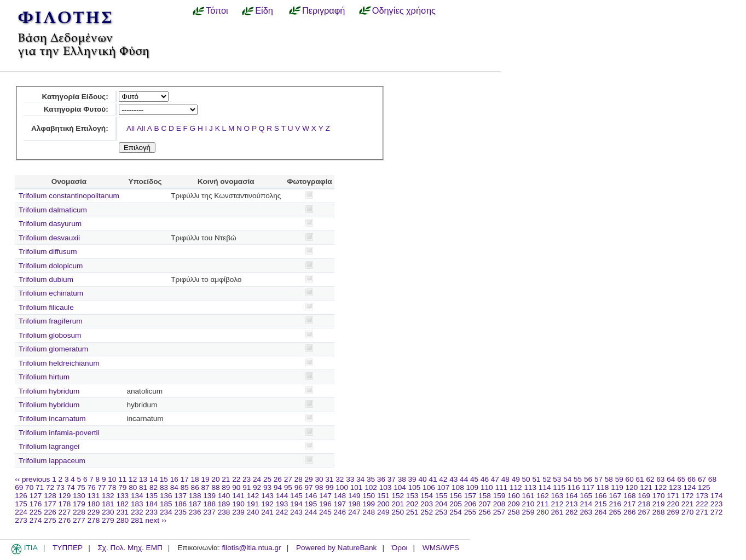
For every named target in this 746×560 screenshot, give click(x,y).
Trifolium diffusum (48, 251)
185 (166, 504)
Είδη (264, 10)
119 (617, 487)
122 (661, 487)
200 (383, 504)
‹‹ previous (32, 479)
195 (311, 504)
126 (21, 496)
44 (464, 479)
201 (397, 504)
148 (340, 496)
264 (600, 512)
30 (319, 479)
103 (385, 487)
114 (545, 487)
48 (505, 479)
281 (137, 520)
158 (484, 496)
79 (122, 487)
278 (94, 520)
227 (65, 512)
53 (557, 479)
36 (381, 479)
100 (342, 487)
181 (108, 504)
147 (325, 496)
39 (412, 479)
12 (133, 479)
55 (578, 479)
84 (174, 487)
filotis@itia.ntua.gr (251, 548)
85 (185, 487)
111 (501, 487)
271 (702, 512)
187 (195, 504)
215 (600, 504)
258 (513, 512)
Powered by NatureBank (336, 548)
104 (400, 487)
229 (94, 512)
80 (133, 487)
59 (619, 479)
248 (368, 512)
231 (122, 512)
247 (354, 512)
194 (296, 504)
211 (542, 504)
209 (513, 504)
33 (350, 479)
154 (426, 496)
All (130, 128)
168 (629, 496)
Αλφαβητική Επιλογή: (69, 128)
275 (50, 520)
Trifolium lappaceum (52, 461)
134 (137, 496)
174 (716, 496)
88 (215, 487)
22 (236, 479)
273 (21, 520)
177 (50, 504)
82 (153, 487)
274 (36, 520)
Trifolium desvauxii (49, 238)
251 (412, 512)
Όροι (400, 548)
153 (412, 496)
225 (36, 512)
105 (414, 487)
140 (224, 496)
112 (516, 487)
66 (691, 479)
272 (716, 512)
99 (329, 487)
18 (195, 479)
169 (644, 496)
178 (65, 504)
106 (429, 487)
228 (79, 512)
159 (499, 496)
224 (21, 512)
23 (246, 479)
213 (571, 504)
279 (108, 520)
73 (60, 487)
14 (153, 479)
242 (282, 512)
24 (257, 479)
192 (267, 504)
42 (443, 479)
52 (546, 479)
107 (443, 487)
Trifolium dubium (46, 279)
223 (716, 504)
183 (137, 504)
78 (112, 487)
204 (441, 504)
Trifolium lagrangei (49, 446)
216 (615, 504)
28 (298, 479)
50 (526, 479)
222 (702, 504)
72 (50, 487)
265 (615, 512)
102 (371, 487)
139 (209, 496)
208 (499, 504)
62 (650, 479)
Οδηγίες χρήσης (404, 10)
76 (92, 487)
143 (267, 496)
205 (455, 504)
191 (253, 504)
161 (528, 496)
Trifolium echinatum (51, 293)
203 (426, 504)
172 (687, 496)
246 (340, 512)
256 (484, 512)
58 (609, 479)
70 (29, 487)
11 (122, 479)
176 (36, 504)
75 (81, 487)
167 (615, 496)
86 (195, 487)
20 (215, 479)
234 (166, 512)
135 (151, 496)
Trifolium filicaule (46, 307)
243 (296, 512)
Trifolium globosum (50, 335)
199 (368, 504)
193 (282, 504)
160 (513, 496)
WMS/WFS (441, 548)
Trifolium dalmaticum (53, 210)
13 (143, 479)
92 (257, 487)
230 (108, 512)
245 (325, 512)
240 (253, 512)
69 (19, 487)
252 (426, 512)
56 (588, 479)
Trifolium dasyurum (50, 224)
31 (329, 479)
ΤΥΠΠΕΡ (68, 548)
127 (36, 496)
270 (687, 512)
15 (164, 479)
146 (311, 496)
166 (600, 496)
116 (574, 487)
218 (644, 504)
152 (397, 496)
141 (238, 496)
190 (238, 504)
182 (122, 504)
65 (681, 479)
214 (586, 504)
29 (309, 479)
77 (101, 487)
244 (311, 512)
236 (195, 512)
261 (557, 512)
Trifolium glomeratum (53, 349)
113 (530, 487)
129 (65, 496)
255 (470, 512)
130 (79, 496)
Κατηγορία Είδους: (75, 97)
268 (658, 512)
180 (94, 504)
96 (298, 487)
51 (536, 479)
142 (253, 496)
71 (40, 487)
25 (267, 479)
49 (516, 479)
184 (151, 504)
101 (356, 487)
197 (340, 504)
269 (673, 512)
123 (675, 487)
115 (559, 487)
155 (441, 496)
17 (185, 479)
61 (640, 479)
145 (296, 496)
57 (598, 479)
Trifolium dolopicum (51, 266)
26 (278, 479)
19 (205, 479)
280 (122, 520)
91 (246, 487)
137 (180, 496)
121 (646, 487)
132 (108, 496)
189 (224, 504)
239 (238, 512)
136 (166, 496)
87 (205, 487)
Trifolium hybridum (49, 391)
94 (278, 487)
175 (21, 504)
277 (79, 520)
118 (603, 487)
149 (354, 496)
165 (586, 496)
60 (630, 479)
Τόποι (217, 10)
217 (629, 504)
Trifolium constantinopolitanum (69, 196)
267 (644, 512)
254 (455, 512)
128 (50, 496)
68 (712, 479)
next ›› (155, 520)
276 (65, 520)
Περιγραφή (323, 10)
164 (571, 496)
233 (151, 512)
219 (658, 504)
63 (660, 479)
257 (499, 512)
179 (79, 504)
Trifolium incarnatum (52, 418)
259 (528, 512)
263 (586, 512)
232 (137, 512)
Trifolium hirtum (44, 377)
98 (319, 487)
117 (588, 487)
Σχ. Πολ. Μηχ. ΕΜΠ (129, 548)
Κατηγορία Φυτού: (76, 109)
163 (557, 496)
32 (340, 479)
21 (226, 479)
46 (485, 479)
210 (528, 504)
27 (288, 479)
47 (495, 479)
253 (441, 512)
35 (371, 479)
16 (174, 479)
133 (122, 496)
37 (392, 479)
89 (226, 487)
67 (702, 479)
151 (383, 496)
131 (94, 496)
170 (658, 496)
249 (383, 512)
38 (402, 479)
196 (325, 504)
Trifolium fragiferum (51, 321)
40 (422, 479)
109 (472, 487)
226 (50, 512)
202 (412, 504)
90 (236, 487)
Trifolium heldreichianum (59, 363)
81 (143, 487)
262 (571, 512)
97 (309, 487)
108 (458, 487)
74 (71, 487)
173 (702, 496)
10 (112, 479)
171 (673, 496)
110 (487, 487)
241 (267, 512)
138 (195, 496)
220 (673, 504)
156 (455, 496)
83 (164, 487)
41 (433, 479)
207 (484, 504)
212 (557, 504)
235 (180, 512)
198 (354, 504)
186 (180, 504)
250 (397, 512)
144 (282, 496)
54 (567, 479)
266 (629, 512)
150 (368, 496)
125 (704, 487)
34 (360, 479)
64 (671, 479)
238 (224, 512)
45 (474, 479)
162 (542, 496)
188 (209, 504)
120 (632, 487)
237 (209, 512)
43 (453, 479)
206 (470, 504)
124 (690, 487)
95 (288, 487)
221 (687, 504)
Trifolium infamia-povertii (59, 433)
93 (267, 487)
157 (470, 496)
